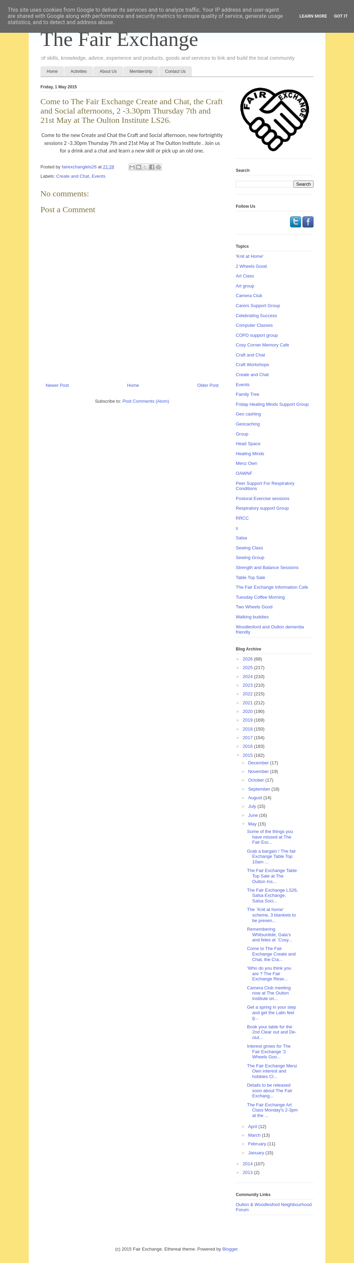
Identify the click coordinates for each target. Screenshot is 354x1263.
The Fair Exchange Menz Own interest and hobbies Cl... (272, 1071)
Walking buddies (252, 616)
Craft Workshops (252, 364)
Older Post (207, 385)
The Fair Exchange (119, 39)
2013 (248, 1172)
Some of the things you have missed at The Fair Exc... (270, 837)
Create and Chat (72, 176)
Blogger (229, 1249)
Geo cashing (248, 414)
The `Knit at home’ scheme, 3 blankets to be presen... (271, 915)
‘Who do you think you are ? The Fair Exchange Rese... (269, 973)
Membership (141, 71)
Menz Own (246, 463)
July (253, 806)
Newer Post (57, 385)
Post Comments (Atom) (145, 401)
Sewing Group (250, 557)
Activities (79, 71)
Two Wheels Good (254, 606)
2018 (248, 729)
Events (98, 176)
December (259, 762)
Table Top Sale (250, 577)
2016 (248, 746)
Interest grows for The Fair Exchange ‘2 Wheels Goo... (268, 1051)
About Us (108, 71)
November (259, 771)
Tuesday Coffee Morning (260, 597)
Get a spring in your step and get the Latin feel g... (271, 1012)
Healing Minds (250, 453)
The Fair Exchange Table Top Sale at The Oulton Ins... (272, 876)
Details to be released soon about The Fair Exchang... (269, 1090)
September (259, 789)
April (253, 1126)
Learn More (313, 16)
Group (242, 434)
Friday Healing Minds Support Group (272, 404)
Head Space (248, 443)
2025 (248, 667)
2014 (248, 1163)
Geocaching (248, 424)
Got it (341, 16)
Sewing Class (249, 547)
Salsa (241, 537)
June (253, 815)
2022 (248, 693)
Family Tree (247, 394)
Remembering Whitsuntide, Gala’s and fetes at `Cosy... (269, 934)
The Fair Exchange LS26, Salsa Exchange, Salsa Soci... (272, 895)
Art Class (245, 275)
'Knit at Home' (249, 256)
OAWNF (244, 473)
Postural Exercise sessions (262, 498)
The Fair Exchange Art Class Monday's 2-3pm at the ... (272, 1110)
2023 (248, 685)
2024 (248, 676)
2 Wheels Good (251, 266)
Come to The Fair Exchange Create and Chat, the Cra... (271, 954)
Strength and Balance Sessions (267, 567)
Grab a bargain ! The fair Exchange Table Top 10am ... (271, 856)
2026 (248, 659)
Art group (245, 285)
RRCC (242, 518)
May (253, 823)
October (257, 780)
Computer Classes (254, 325)
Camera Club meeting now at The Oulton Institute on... (268, 993)
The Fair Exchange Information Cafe (272, 587)
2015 (248, 755)
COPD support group (257, 335)
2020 (248, 711)
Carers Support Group (258, 305)
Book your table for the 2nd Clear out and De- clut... (271, 1032)
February (258, 1143)
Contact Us (175, 71)
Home (52, 71)
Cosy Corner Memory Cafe (262, 344)
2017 (248, 737)
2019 (248, 720)
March (255, 1135)
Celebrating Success (256, 315)
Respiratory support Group (262, 508)
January (257, 1152)
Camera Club (249, 295)
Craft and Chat (250, 355)
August (255, 797)
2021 (248, 702)
